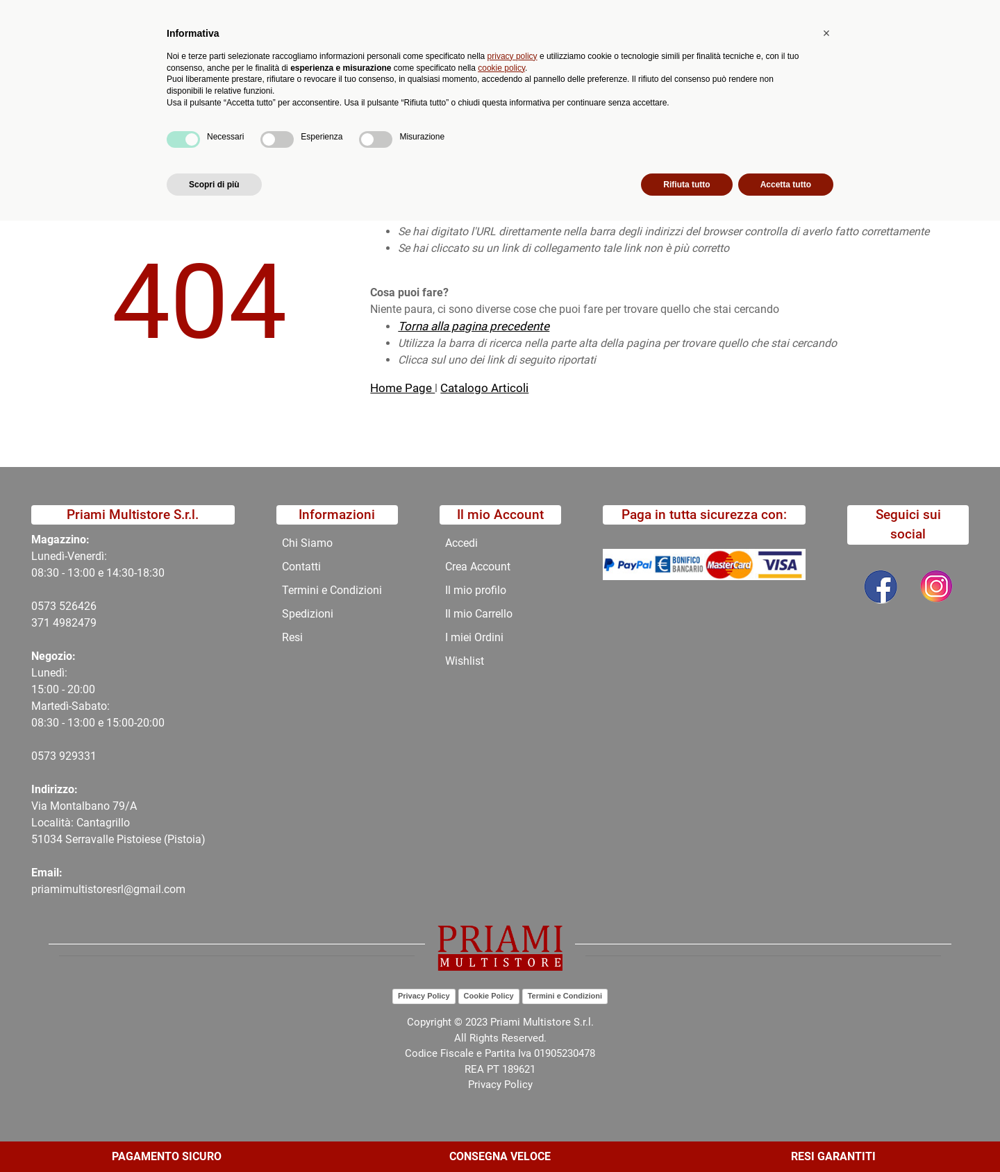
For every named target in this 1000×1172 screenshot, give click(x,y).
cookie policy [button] (501, 1019)
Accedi (461, 543)
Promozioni (371, 114)
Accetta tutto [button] (785, 1135)
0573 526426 (64, 606)
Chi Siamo (447, 114)
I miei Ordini (474, 637)
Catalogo (161, 114)
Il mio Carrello (478, 613)
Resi (292, 637)
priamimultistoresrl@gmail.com (108, 889)
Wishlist (464, 661)
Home (84, 148)
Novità (303, 114)
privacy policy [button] (513, 1007)
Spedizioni (307, 613)
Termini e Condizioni (332, 590)
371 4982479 (64, 622)
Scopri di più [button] (214, 1135)
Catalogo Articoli (484, 388)
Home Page (402, 388)
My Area (952, 15)
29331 (81, 756)
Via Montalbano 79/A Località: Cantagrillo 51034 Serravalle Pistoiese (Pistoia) (118, 822)
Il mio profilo (475, 590)
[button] (314, 66)
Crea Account (477, 566)
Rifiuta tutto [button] (686, 1135)
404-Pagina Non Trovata (178, 148)
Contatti (515, 114)
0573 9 (48, 756)
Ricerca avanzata (404, 66)
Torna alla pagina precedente (473, 326)
